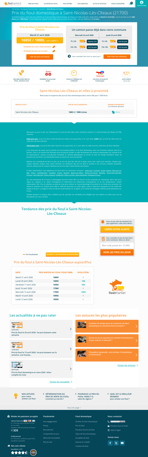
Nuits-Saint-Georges (114, 173)
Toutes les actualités (60, 365)
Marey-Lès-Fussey (91, 173)
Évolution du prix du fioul (84, 413)
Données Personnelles (88, 449)
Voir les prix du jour (117, 252)
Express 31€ (92, 41)
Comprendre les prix (51, 417)
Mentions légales (74, 449)
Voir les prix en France (39, 56)
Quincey (29, 175)
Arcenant (96, 171)
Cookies (99, 449)
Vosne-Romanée (81, 175)
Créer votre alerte (117, 229)
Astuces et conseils (82, 425)
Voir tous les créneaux (117, 56)
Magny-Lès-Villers (77, 173)
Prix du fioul (79, 409)
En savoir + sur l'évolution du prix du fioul (62, 254)
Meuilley (102, 173)
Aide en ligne (116, 413)
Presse (45, 409)
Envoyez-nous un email (119, 409)
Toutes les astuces (126, 365)
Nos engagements (50, 405)
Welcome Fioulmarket (51, 421)
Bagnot (108, 171)
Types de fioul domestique (85, 417)
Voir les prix (92, 47)
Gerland (66, 173)
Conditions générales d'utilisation (57, 449)
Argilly (103, 171)
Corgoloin (52, 173)
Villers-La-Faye (69, 175)
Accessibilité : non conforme (112, 449)
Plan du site (47, 425)
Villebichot (60, 175)
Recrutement (48, 413)
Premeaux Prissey (94, 175)
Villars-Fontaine (49, 175)
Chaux (33, 173)
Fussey (59, 173)
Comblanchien (42, 173)
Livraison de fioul (81, 429)
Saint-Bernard (38, 175)
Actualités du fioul (82, 421)
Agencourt (89, 171)
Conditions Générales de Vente (36, 449)
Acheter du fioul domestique (86, 405)
